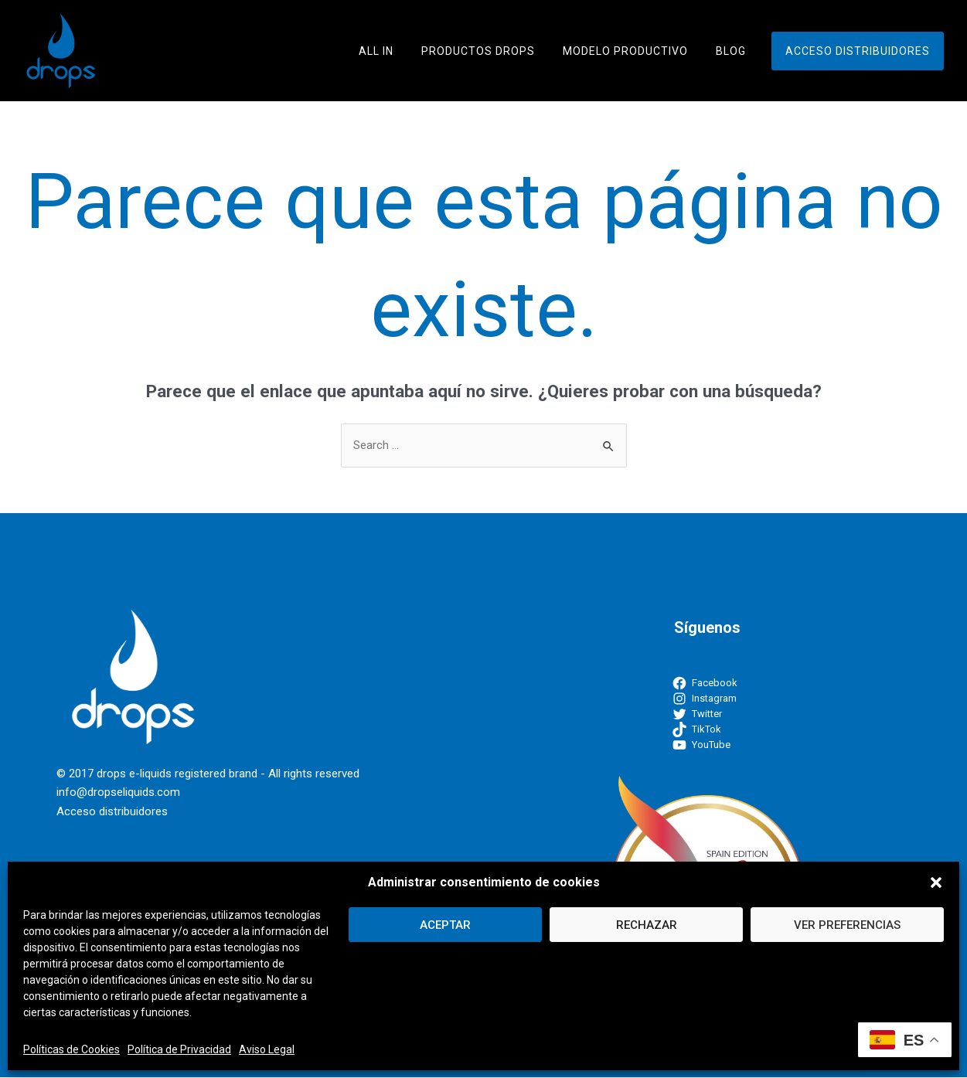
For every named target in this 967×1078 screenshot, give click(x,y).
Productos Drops (500, 51)
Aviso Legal (267, 1049)
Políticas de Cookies (71, 1049)
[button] (936, 882)
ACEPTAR (445, 925)
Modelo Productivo (640, 51)
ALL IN (403, 51)
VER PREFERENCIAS (847, 925)
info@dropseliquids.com (118, 792)
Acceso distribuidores (860, 51)
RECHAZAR (646, 925)
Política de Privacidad (179, 1049)
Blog (740, 51)
